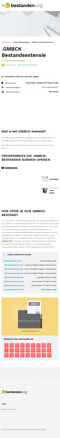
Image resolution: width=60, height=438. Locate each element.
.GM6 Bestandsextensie (13, 281)
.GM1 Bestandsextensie (13, 265)
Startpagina (6, 42)
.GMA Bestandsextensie (14, 290)
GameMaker (54, 179)
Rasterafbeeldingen (21, 42)
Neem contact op (8, 409)
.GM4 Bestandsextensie (14, 277)
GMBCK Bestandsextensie (42, 42)
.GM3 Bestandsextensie (13, 273)
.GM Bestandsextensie (13, 261)
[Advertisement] (30, 112)
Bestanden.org (18, 429)
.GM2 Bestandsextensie (13, 269)
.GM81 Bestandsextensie (14, 285)
